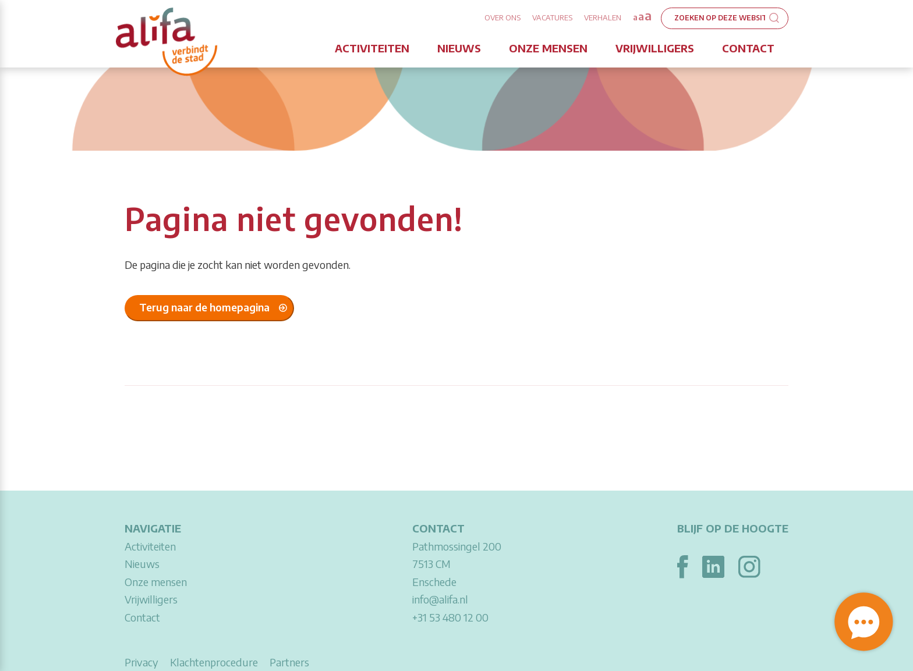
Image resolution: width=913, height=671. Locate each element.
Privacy (141, 662)
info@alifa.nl (440, 599)
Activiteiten (372, 48)
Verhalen (602, 17)
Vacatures (552, 17)
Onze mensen (548, 48)
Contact (748, 48)
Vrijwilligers (654, 48)
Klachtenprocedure (214, 662)
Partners (289, 662)
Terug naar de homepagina (204, 307)
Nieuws (459, 48)
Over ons (502, 17)
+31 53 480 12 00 (450, 617)
